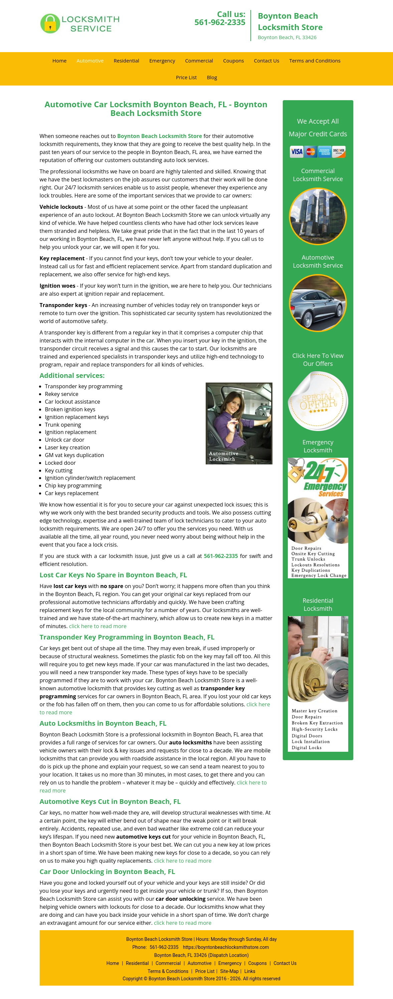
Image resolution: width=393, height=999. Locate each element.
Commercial (199, 60)
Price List (186, 77)
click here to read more (98, 626)
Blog (212, 77)
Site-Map (229, 971)
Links (249, 971)
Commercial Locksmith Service (318, 175)
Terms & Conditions (168, 971)
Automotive (90, 60)
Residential (126, 60)
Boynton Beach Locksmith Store (159, 136)
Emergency (162, 60)
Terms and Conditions (315, 60)
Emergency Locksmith (318, 446)
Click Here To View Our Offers (318, 359)
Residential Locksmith (318, 604)
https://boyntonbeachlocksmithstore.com (226, 947)
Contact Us (266, 60)
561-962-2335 (219, 21)
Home (59, 60)
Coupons (233, 60)
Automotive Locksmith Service (318, 261)
